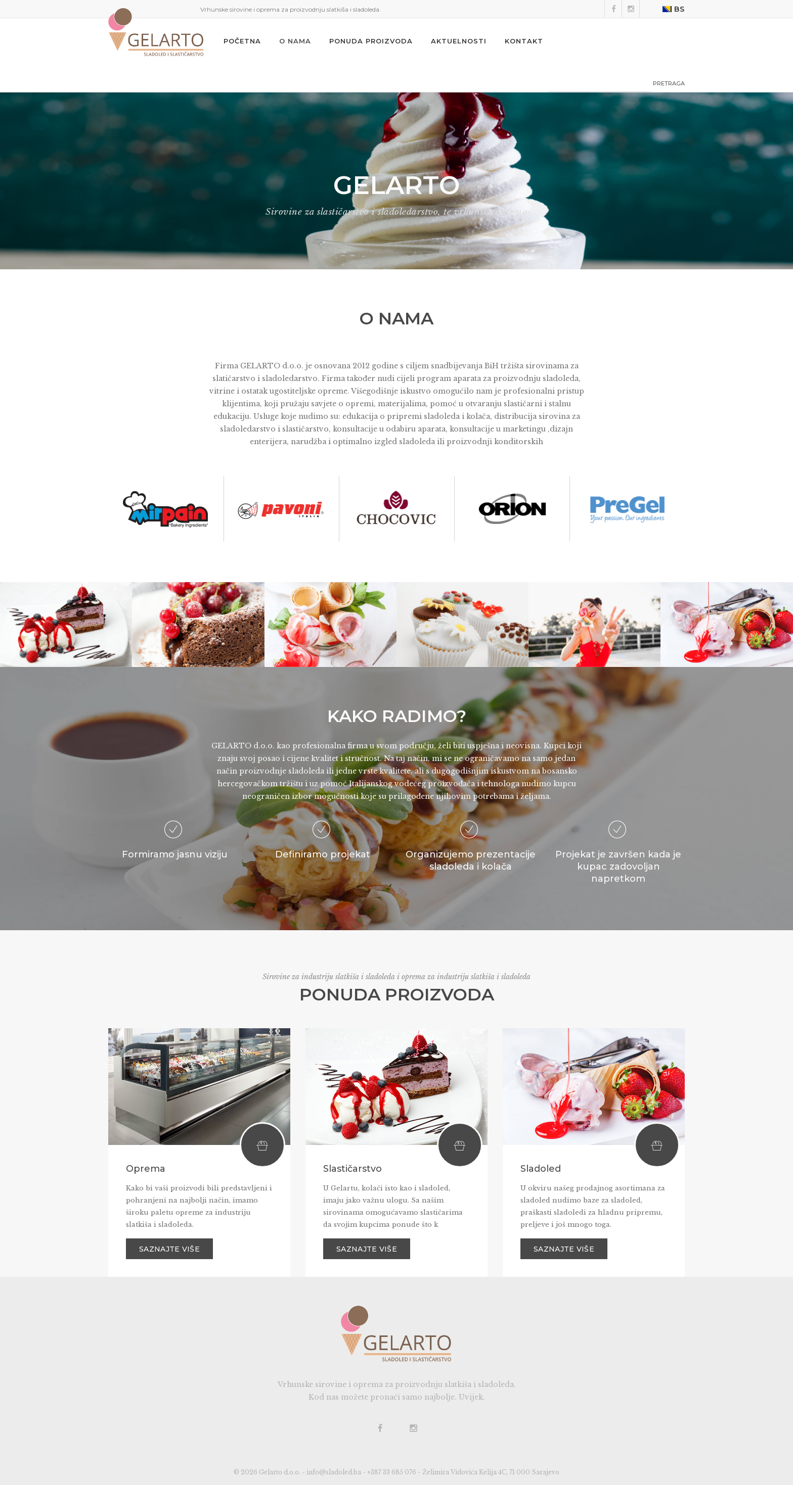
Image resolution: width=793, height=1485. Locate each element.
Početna (242, 41)
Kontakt (524, 41)
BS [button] (674, 9)
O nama (295, 41)
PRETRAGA (669, 83)
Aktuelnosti (459, 41)
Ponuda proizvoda (371, 41)
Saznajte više (169, 1249)
